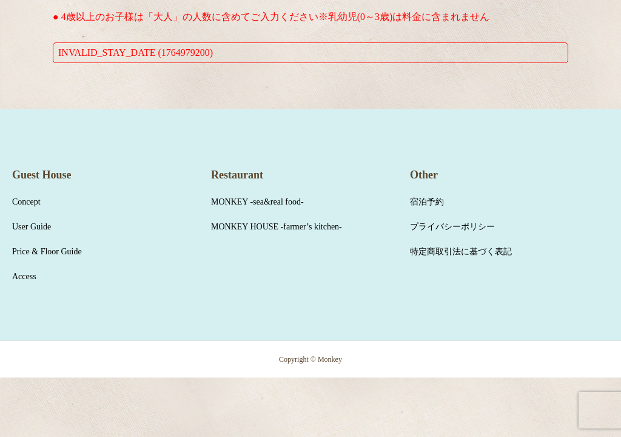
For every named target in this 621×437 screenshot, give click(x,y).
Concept (26, 201)
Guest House (42, 175)
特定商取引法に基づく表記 (461, 251)
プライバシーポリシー (452, 226)
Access (24, 276)
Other (424, 175)
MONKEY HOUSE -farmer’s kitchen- (276, 226)
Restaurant (237, 175)
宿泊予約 (427, 201)
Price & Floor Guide (47, 251)
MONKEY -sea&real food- (257, 201)
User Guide (31, 226)
